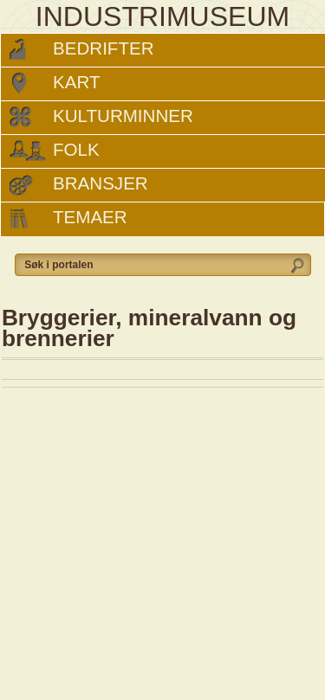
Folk (76, 149)
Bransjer (100, 183)
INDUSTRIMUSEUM (162, 16)
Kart (76, 82)
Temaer (90, 217)
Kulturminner (123, 115)
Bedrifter (103, 48)
